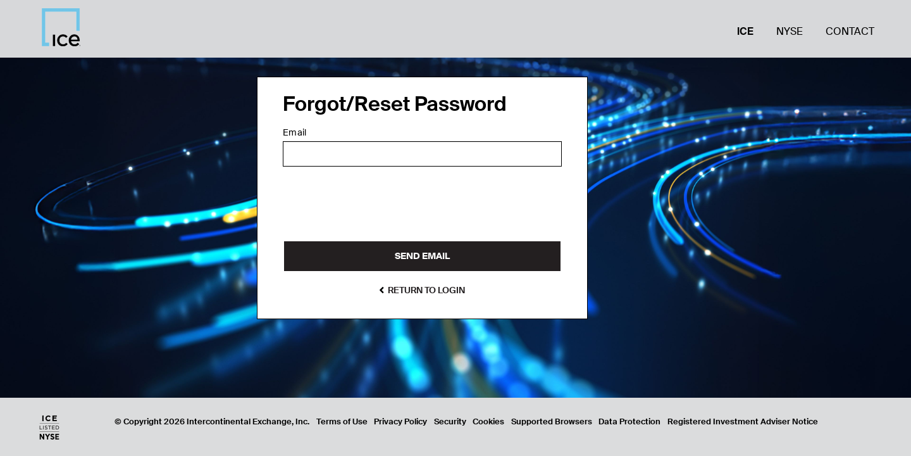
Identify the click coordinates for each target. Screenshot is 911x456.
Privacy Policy (400, 421)
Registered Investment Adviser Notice (742, 421)
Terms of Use (342, 421)
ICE (745, 31)
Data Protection (629, 421)
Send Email (422, 256)
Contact (850, 31)
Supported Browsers (551, 421)
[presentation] (379, 208)
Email (294, 132)
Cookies (488, 421)
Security (450, 421)
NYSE (789, 31)
